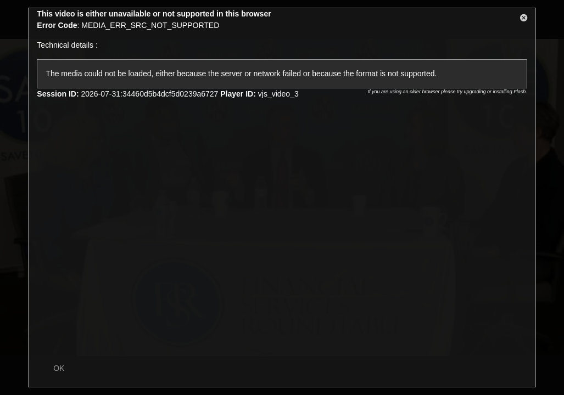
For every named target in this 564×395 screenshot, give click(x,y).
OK (58, 368)
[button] (523, 19)
